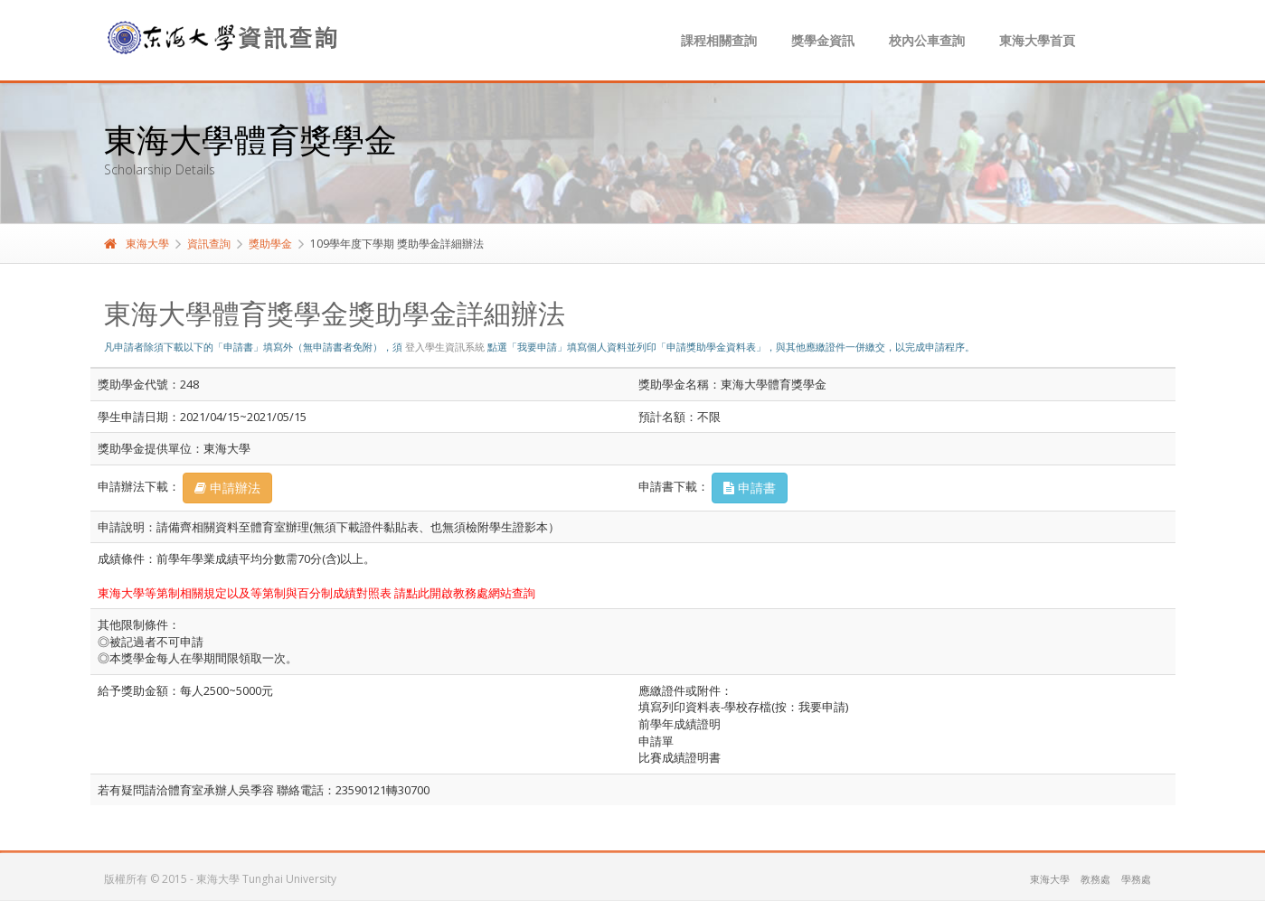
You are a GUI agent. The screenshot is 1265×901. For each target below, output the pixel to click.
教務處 (1095, 879)
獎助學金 (270, 243)
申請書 (749, 487)
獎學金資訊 (822, 40)
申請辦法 (227, 487)
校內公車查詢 (927, 40)
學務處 (1136, 879)
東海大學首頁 (1037, 40)
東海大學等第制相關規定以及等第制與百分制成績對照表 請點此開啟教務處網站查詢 (316, 593)
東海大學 (136, 243)
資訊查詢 (209, 243)
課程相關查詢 (719, 40)
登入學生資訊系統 (445, 346)
